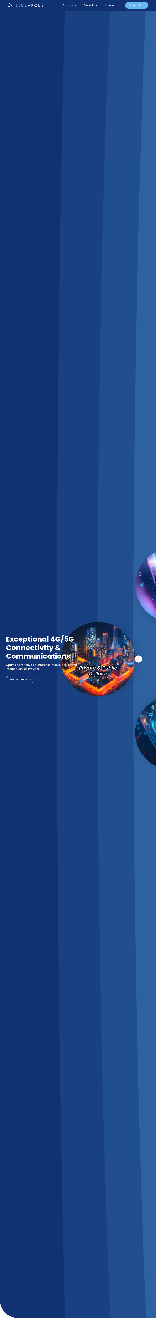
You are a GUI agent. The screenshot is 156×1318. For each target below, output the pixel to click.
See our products (19, 679)
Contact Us (137, 5)
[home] (26, 5)
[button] (69, 5)
